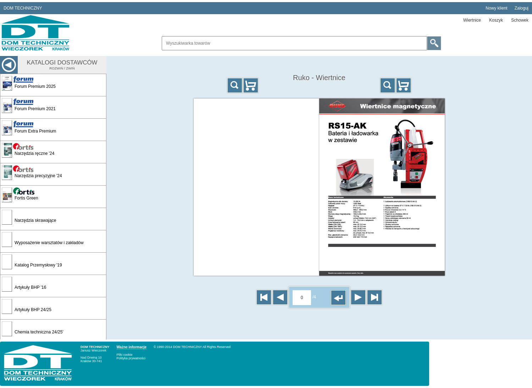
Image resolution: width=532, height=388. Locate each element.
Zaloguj (521, 8)
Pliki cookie (125, 354)
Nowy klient (496, 8)
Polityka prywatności (131, 358)
